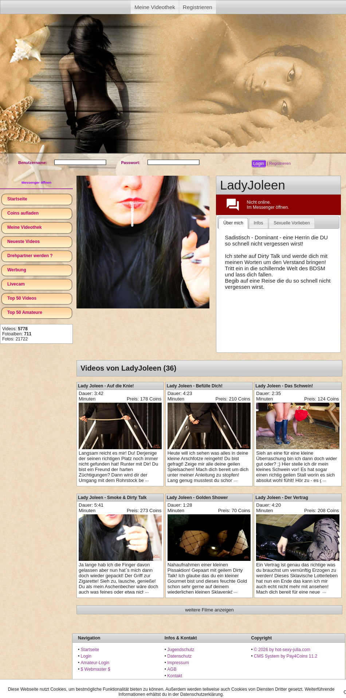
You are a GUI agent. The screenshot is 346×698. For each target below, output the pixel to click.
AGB (171, 669)
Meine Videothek (154, 7)
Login (86, 656)
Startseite (17, 199)
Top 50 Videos (21, 298)
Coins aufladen (23, 213)
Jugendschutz (180, 649)
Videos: (15, 328)
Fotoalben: (16, 333)
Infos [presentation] (258, 223)
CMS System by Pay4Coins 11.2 (285, 656)
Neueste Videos (23, 241)
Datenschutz (179, 656)
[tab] (233, 223)
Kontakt (174, 675)
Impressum (178, 662)
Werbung (16, 269)
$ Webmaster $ (95, 669)
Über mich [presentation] (233, 223)
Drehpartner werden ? (30, 255)
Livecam (16, 284)
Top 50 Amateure (24, 312)
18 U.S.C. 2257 (182, 682)
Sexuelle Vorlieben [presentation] (292, 223)
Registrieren (197, 7)
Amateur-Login (95, 662)
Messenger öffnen (36, 182)
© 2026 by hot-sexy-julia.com (282, 649)
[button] (258, 164)
